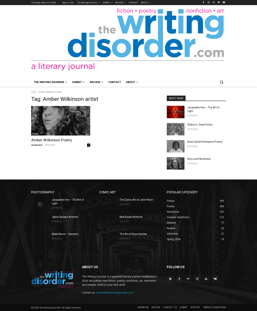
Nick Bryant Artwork (131, 216)
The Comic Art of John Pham (136, 199)
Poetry (35, 134)
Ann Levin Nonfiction (199, 158)
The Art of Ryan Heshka (133, 234)
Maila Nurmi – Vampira (65, 234)
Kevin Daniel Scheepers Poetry (204, 141)
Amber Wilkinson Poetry (51, 140)
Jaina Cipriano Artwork (65, 216)
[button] (221, 82)
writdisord (36, 145)
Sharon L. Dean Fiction (200, 124)
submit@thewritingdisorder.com (115, 292)
